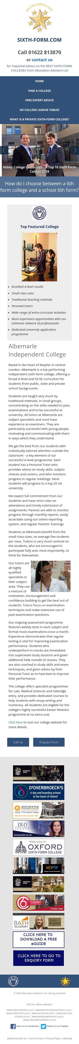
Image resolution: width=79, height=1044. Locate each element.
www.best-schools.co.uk (20, 1009)
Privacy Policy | (54, 1038)
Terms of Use (36, 1038)
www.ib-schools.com (43, 1013)
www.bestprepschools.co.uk (47, 1016)
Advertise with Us (16, 1038)
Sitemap (67, 1038)
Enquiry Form (48, 742)
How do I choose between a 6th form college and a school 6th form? (39, 186)
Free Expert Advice (39, 100)
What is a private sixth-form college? (39, 119)
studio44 (60, 993)
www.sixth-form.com (17, 1013)
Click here (15, 722)
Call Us (18, 742)
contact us (42, 59)
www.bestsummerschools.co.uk (53, 1009)
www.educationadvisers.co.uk (39, 1019)
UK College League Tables (39, 110)
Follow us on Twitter (54, 1026)
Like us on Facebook (24, 1026)
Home (39, 81)
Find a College (39, 91)
